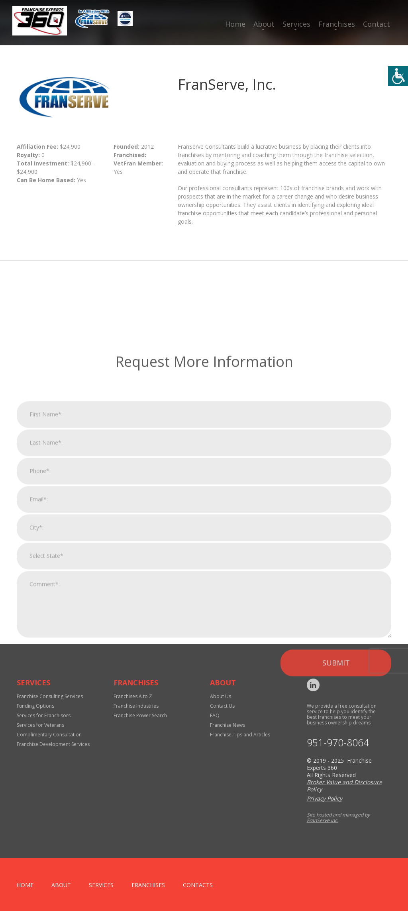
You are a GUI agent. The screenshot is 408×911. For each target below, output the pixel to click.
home (25, 885)
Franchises (336, 24)
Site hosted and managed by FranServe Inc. (338, 817)
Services (296, 24)
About (264, 24)
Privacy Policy (324, 798)
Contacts (198, 885)
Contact (376, 24)
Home (235, 24)
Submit (336, 767)
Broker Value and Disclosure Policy (344, 785)
